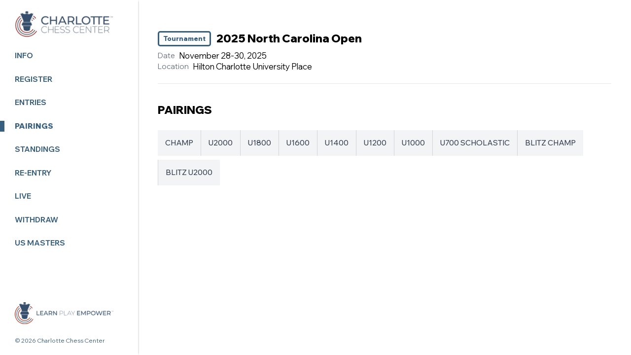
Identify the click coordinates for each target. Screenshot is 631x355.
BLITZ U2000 (189, 172)
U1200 (375, 142)
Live (23, 196)
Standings (37, 149)
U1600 (298, 142)
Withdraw (36, 219)
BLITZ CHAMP (550, 142)
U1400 (337, 142)
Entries (30, 102)
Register (33, 79)
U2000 (221, 142)
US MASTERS (40, 243)
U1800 (259, 142)
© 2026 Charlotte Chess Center (60, 340)
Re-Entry (33, 173)
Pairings (34, 126)
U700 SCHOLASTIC (475, 142)
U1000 (413, 142)
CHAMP (179, 142)
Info (24, 55)
